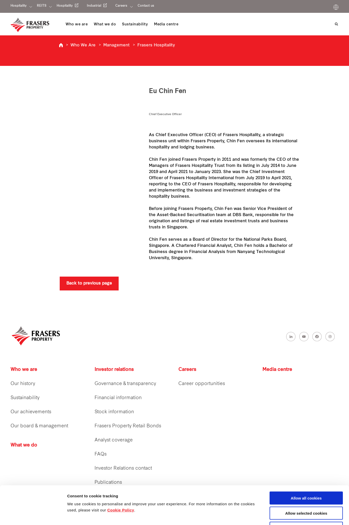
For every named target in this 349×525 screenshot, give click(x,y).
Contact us (146, 5)
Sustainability (25, 398)
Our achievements (31, 412)
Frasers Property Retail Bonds (128, 426)
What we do (24, 445)
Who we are (24, 369)
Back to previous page (89, 283)
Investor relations (114, 369)
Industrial (94, 5)
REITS (41, 5)
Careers (121, 5)
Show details (269, 515)
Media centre (277, 369)
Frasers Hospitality (61, 45)
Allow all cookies (306, 462)
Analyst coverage (114, 440)
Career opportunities (201, 383)
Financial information (118, 398)
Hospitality (19, 5)
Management (116, 45)
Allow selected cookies (306, 477)
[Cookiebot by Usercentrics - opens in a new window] (33, 515)
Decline (306, 492)
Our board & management (39, 426)
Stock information (114, 412)
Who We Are (83, 45)
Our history (23, 383)
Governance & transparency (125, 383)
